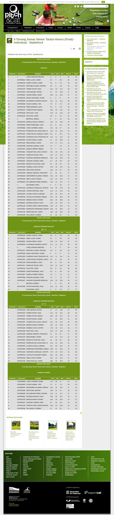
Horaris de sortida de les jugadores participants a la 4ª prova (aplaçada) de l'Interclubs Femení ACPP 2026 (96, 84)
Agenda (8, 461)
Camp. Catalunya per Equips (32, 459)
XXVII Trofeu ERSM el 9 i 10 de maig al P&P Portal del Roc (96, 110)
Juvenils (25, 467)
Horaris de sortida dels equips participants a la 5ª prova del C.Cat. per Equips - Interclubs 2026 (95, 105)
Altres (69, 28)
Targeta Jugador (51, 469)
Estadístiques (69, 475)
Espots (87, 28)
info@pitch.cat (12, 500)
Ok (103, 2)
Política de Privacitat (14, 504)
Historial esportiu (11, 467)
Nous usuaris (10, 477)
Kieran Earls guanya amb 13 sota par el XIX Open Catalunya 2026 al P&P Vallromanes (70, 436)
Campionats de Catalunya (31, 457)
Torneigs (9, 463)
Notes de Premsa (70, 471)
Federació (28, 28)
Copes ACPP (27, 469)
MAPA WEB (8, 453)
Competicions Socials (28, 31)
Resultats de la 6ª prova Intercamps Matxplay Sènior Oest (96, 93)
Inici (12, 31)
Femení (25, 463)
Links (92, 457)
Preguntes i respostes (98, 461)
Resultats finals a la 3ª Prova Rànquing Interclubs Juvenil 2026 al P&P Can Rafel (34, 436)
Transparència (95, 465)
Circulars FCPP (51, 473)
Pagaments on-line (12, 473)
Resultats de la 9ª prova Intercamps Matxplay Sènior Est (96, 89)
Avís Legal (11, 503)
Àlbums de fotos (11, 469)
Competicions (13, 28)
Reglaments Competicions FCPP (75, 469)
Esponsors (49, 465)
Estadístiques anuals (97, 471)
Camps (60, 28)
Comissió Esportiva (71, 465)
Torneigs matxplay (12, 465)
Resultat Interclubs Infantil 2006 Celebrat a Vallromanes (96, 52)
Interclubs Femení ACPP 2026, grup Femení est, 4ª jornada (96, 72)
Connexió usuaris (11, 475)
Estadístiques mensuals (98, 469)
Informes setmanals (97, 467)
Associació (40, 28)
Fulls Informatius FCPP (72, 457)
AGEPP (25, 475)
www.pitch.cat (20, 500)
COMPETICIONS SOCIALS (94, 36)
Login (97, 28)
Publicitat (49, 475)
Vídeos (8, 471)
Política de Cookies (13, 505)
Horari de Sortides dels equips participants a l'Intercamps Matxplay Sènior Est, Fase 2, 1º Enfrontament (96, 78)
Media (78, 28)
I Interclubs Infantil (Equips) (95, 55)
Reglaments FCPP (71, 473)
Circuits (48, 467)
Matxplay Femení (70, 461)
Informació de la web (97, 459)
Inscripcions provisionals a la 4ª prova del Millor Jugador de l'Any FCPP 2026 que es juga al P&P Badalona (96, 121)
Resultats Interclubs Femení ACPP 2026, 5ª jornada (15, 434)
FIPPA (25, 471)
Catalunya (49, 463)
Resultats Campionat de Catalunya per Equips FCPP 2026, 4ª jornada (52, 435)
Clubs (51, 28)
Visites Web (69, 459)
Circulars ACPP (51, 471)
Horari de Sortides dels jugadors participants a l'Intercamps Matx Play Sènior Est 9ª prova (96, 115)
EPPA (25, 473)
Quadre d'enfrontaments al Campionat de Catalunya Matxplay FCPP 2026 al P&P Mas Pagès (97, 98)
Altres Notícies (69, 463)
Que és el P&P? (70, 467)
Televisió (49, 459)
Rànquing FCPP (28, 461)
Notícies (18, 31)
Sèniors (25, 465)
